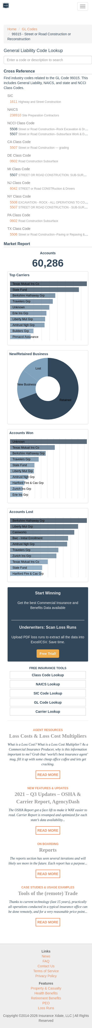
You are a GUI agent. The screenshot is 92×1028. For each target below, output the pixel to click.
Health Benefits (46, 993)
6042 (13, 188)
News (46, 956)
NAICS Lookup (48, 684)
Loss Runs (46, 1008)
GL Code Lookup (48, 702)
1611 (13, 102)
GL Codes (29, 29)
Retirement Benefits (46, 998)
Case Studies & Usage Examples (47, 887)
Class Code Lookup (48, 675)
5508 (13, 202)
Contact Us (46, 966)
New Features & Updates (47, 788)
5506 (13, 234)
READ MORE (47, 775)
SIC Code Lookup (48, 693)
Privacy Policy (46, 976)
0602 (13, 161)
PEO (46, 1003)
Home (11, 29)
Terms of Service (46, 971)
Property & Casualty (46, 988)
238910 (15, 115)
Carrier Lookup (48, 712)
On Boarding (48, 844)
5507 (13, 147)
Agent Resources (48, 730)
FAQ (45, 961)
